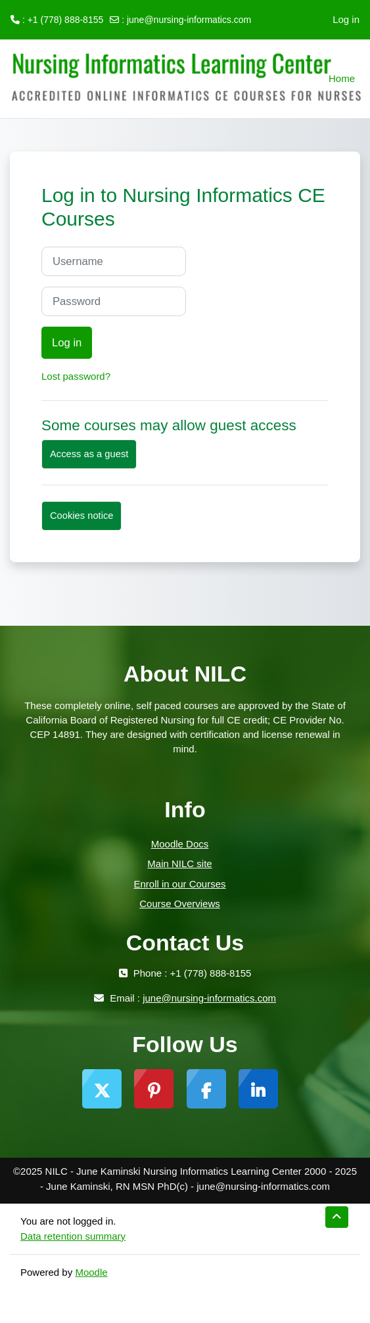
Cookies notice (81, 515)
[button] (337, 1217)
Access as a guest (89, 454)
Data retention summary (73, 1236)
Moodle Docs (180, 843)
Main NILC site (179, 863)
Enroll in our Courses (179, 883)
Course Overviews (179, 903)
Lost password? (75, 376)
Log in (346, 19)
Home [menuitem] (342, 78)
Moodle (91, 1272)
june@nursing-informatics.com (189, 19)
